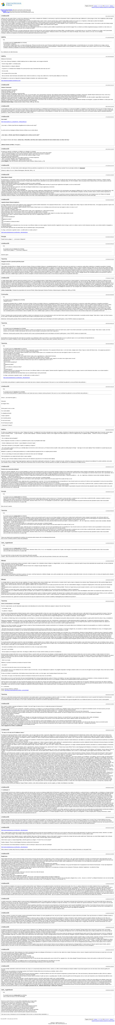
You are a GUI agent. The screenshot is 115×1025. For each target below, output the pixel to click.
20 (104, 5)
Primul (95, 5)
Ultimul (111, 5)
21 (106, 5)
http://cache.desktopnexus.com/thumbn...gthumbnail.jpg (14, 232)
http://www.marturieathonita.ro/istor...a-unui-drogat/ (17, 690)
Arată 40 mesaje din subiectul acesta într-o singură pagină (103, 7)
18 (101, 5)
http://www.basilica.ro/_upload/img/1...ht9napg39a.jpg (14, 121)
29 (107, 5)
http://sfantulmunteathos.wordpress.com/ (10, 80)
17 (100, 5)
